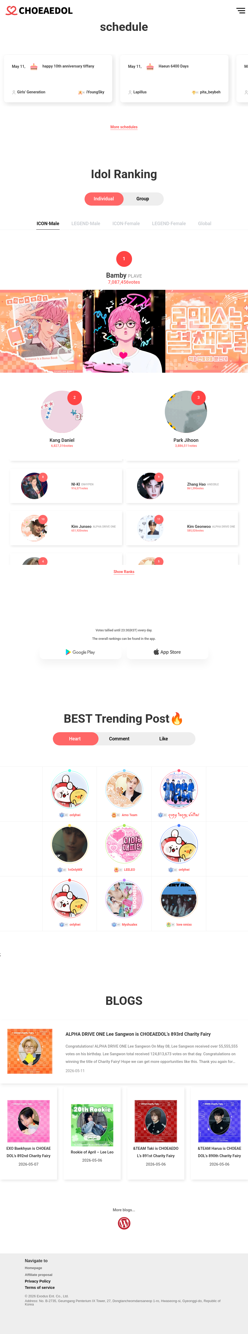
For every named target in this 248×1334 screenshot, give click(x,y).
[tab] (104, 199)
